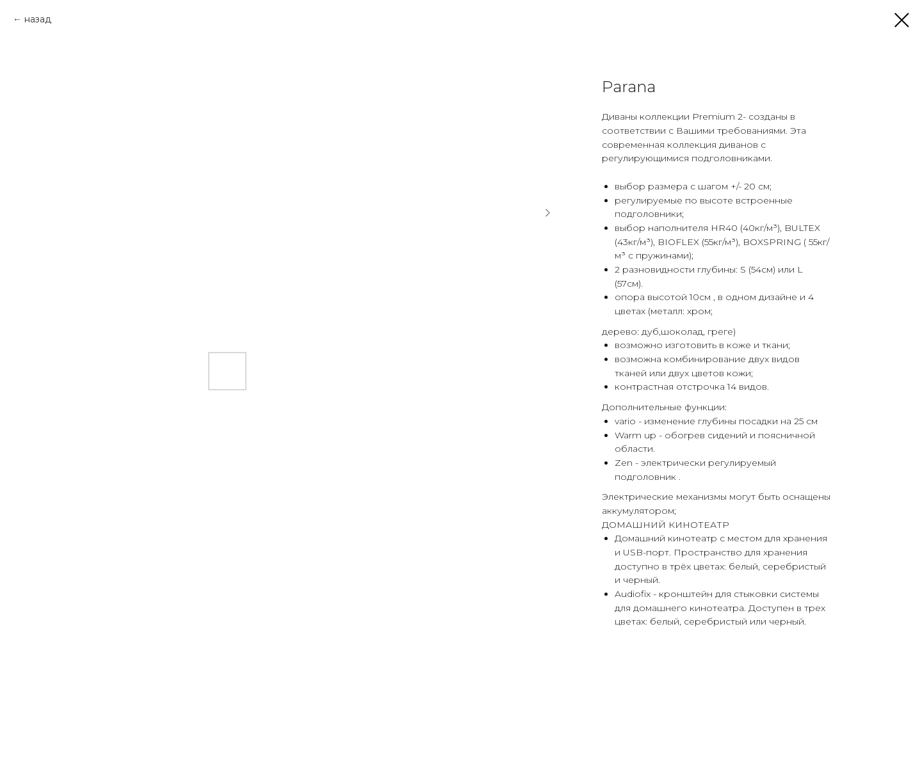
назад (37, 19)
